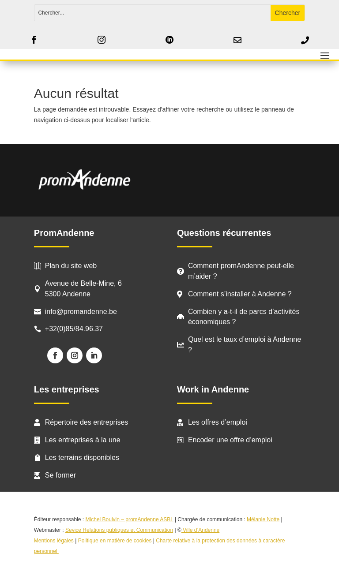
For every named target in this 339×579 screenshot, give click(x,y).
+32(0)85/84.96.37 (74, 328)
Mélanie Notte (263, 519)
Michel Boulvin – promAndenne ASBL (129, 519)
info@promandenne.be (81, 311)
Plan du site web (71, 265)
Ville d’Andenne (200, 530)
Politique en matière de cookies (115, 541)
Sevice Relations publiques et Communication (119, 530)
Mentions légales (54, 541)
